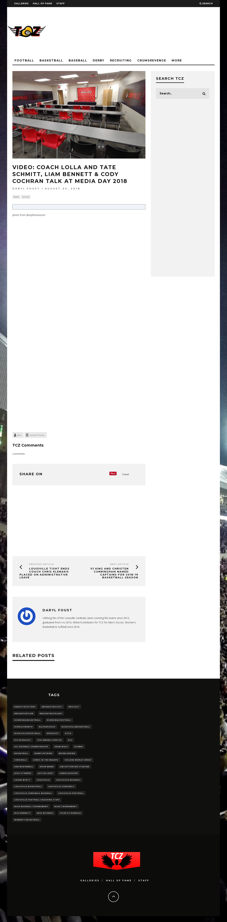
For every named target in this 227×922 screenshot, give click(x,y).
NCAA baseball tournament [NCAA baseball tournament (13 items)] (31, 811)
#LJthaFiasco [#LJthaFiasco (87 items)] (47, 728)
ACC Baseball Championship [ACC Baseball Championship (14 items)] (31, 749)
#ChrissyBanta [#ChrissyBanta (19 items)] (23, 728)
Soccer (25, 197)
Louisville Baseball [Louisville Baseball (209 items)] (68, 783)
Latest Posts (37, 435)
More (177, 60)
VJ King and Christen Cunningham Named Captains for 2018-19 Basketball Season (114, 573)
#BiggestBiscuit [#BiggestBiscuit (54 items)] (52, 707)
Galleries (21, 3)
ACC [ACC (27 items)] (70, 742)
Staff (60, 3)
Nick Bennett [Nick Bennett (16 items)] (22, 818)
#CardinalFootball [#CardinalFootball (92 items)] (59, 721)
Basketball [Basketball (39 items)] (21, 756)
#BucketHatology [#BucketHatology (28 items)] (51, 714)
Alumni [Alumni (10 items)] (78, 749)
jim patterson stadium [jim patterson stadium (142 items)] (74, 770)
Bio (19, 435)
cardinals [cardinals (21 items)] (20, 763)
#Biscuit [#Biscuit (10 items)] (74, 707)
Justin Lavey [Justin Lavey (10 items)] (45, 777)
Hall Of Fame (42, 3)
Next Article (119, 564)
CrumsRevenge (151, 60)
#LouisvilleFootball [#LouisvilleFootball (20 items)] (27, 735)
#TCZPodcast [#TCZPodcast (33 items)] (22, 742)
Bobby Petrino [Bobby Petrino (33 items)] (43, 756)
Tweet (125, 474)
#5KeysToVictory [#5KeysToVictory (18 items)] (24, 707)
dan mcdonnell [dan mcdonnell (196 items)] (23, 770)
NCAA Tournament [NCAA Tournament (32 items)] (66, 811)
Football (24, 60)
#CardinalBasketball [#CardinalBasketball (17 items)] (27, 721)
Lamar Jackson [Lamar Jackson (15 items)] (69, 777)
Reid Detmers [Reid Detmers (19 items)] (45, 818)
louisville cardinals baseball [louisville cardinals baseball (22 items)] (33, 797)
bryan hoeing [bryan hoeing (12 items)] (67, 756)
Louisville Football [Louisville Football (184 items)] (71, 797)
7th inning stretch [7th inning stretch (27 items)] (49, 742)
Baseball (78, 60)
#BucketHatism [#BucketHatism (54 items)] (23, 714)
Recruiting (121, 60)
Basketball (51, 60)
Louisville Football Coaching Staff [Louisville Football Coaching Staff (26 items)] (37, 804)
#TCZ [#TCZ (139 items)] (68, 735)
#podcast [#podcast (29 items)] (53, 735)
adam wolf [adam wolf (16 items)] (61, 749)
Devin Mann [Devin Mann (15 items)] (47, 770)
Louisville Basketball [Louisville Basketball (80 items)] (28, 790)
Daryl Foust (26, 188)
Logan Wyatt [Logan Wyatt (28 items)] (22, 783)
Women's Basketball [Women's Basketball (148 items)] (27, 825)
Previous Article (41, 564)
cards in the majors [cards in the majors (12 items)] (45, 763)
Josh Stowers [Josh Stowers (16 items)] (23, 777)
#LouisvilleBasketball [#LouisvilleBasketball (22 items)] (76, 728)
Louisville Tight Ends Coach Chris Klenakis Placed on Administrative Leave (45, 573)
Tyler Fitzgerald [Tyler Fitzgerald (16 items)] (70, 818)
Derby (98, 60)
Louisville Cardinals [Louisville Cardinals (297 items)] (61, 790)
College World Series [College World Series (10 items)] (78, 763)
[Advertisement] (155, 32)
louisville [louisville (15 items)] (43, 783)
